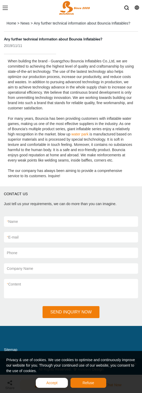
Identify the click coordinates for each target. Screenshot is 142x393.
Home (11, 23)
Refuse (88, 383)
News (24, 23)
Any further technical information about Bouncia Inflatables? (82, 23)
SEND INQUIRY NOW (71, 312)
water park (80, 134)
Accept (51, 383)
